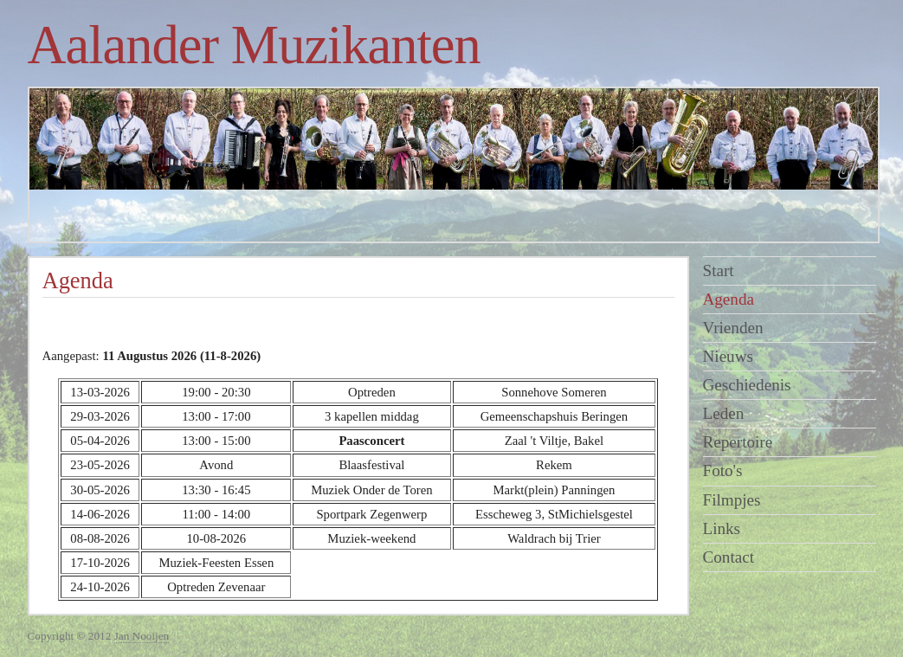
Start (718, 270)
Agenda (728, 299)
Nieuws (728, 356)
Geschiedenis (747, 385)
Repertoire (738, 442)
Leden (724, 413)
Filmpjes (732, 500)
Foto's (723, 470)
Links (722, 528)
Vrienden (733, 328)
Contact (729, 557)
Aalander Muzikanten (254, 44)
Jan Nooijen (142, 635)
